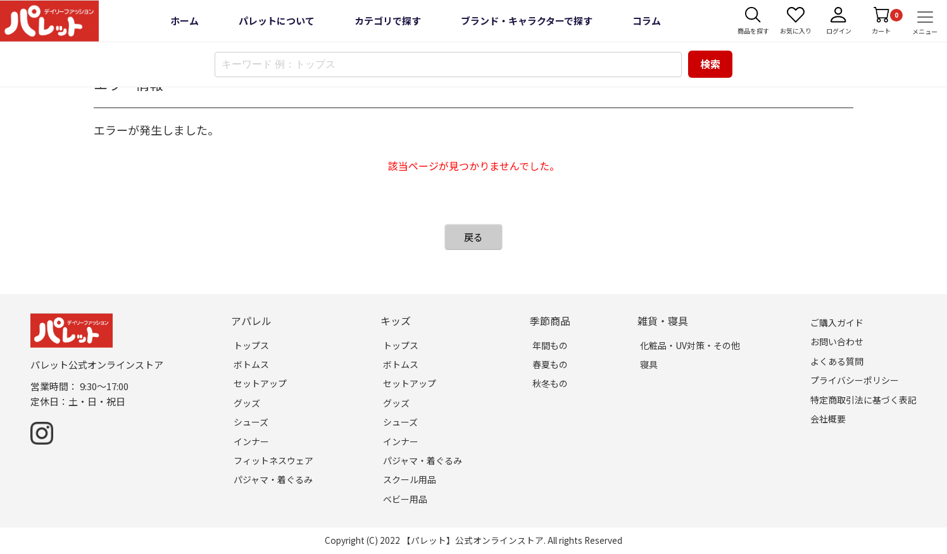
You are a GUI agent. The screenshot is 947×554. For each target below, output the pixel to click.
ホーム (184, 20)
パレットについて (277, 20)
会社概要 (828, 418)
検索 (710, 63)
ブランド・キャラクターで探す (527, 20)
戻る (473, 236)
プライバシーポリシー (854, 380)
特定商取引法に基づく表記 (863, 399)
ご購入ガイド (836, 322)
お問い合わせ (836, 341)
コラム (646, 20)
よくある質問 (836, 361)
